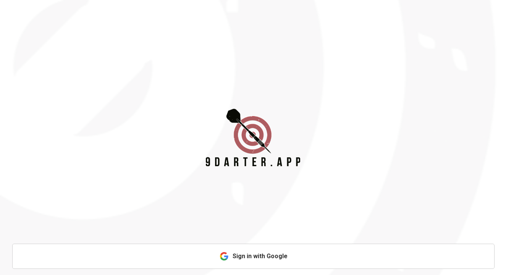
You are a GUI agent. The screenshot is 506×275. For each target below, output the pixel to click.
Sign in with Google (254, 256)
